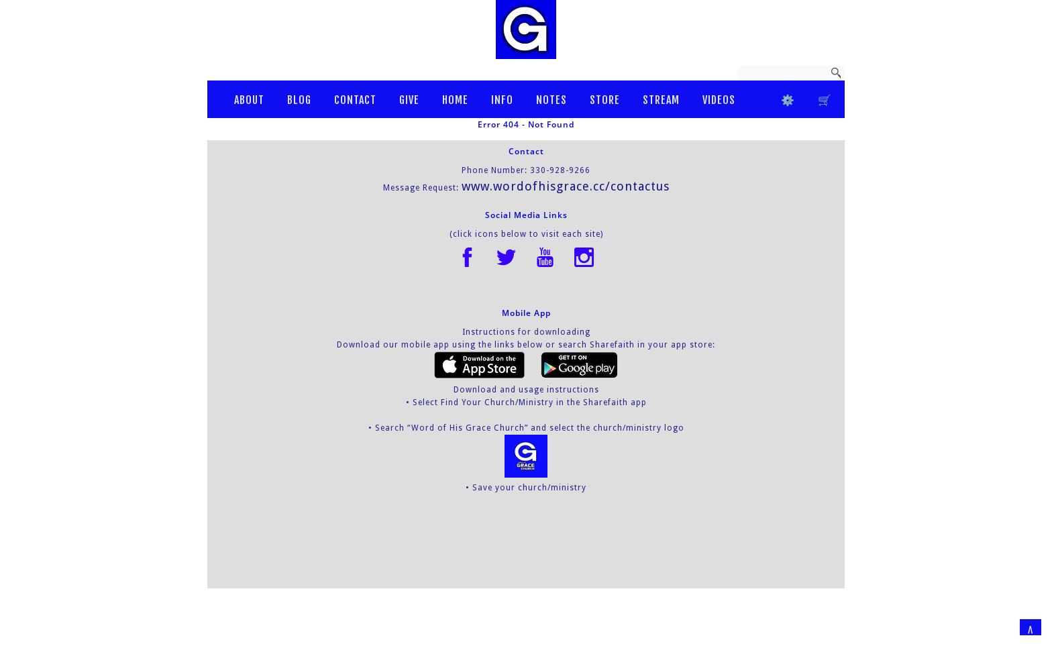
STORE (605, 100)
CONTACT (355, 100)
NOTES (551, 100)
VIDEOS (718, 100)
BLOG (299, 100)
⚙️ (788, 100)
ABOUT (249, 100)
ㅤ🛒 (825, 100)
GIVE (409, 100)
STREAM (661, 100)
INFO (502, 100)
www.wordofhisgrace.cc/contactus (566, 186)
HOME (455, 100)
